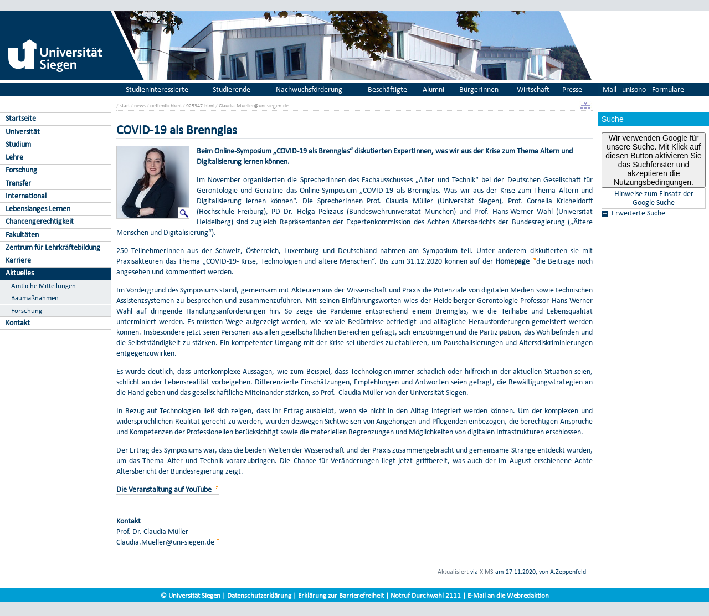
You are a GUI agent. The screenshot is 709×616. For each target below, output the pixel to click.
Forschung (21, 169)
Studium (18, 144)
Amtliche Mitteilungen (43, 285)
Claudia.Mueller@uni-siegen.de (254, 105)
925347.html (200, 105)
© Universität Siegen (190, 595)
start (125, 105)
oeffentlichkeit (166, 105)
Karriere (18, 260)
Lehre (14, 157)
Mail (609, 89)
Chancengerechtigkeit (40, 221)
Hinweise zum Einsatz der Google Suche (653, 198)
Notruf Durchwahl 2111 (426, 595)
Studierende (231, 89)
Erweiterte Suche (638, 213)
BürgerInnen (479, 89)
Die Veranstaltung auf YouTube (164, 489)
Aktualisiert (453, 572)
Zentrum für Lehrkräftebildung (53, 247)
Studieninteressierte (157, 89)
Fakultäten (22, 234)
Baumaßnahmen (35, 297)
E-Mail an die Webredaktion (508, 595)
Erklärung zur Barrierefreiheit (341, 595)
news (140, 105)
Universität (23, 131)
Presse (572, 89)
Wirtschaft (533, 89)
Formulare (668, 89)
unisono (634, 89)
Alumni (433, 89)
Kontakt (18, 322)
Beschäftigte (387, 89)
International (26, 196)
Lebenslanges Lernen (38, 208)
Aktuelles (20, 273)
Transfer (18, 183)
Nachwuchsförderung (309, 89)
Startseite (21, 118)
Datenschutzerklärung (259, 595)
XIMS (487, 572)
